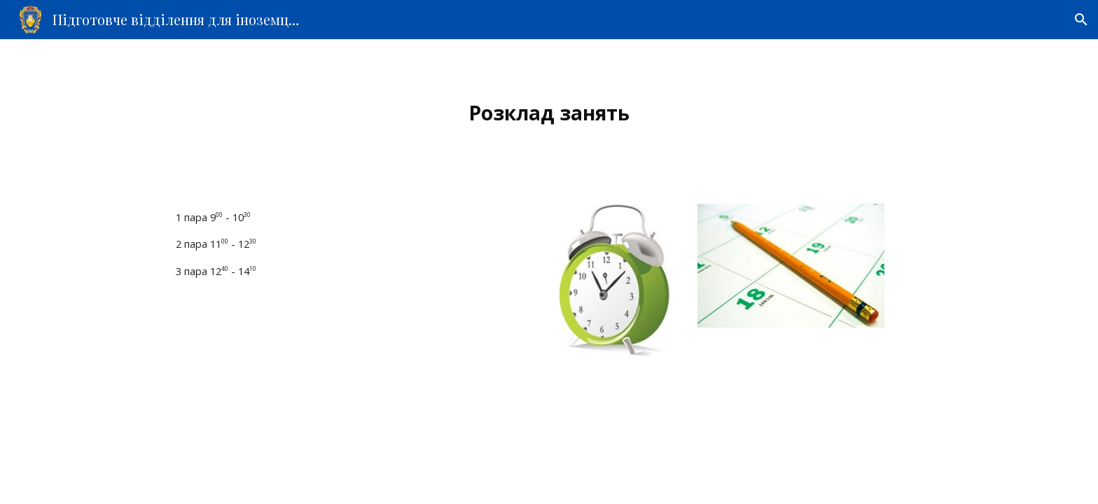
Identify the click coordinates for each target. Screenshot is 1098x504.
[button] (1081, 19)
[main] (549, 113)
